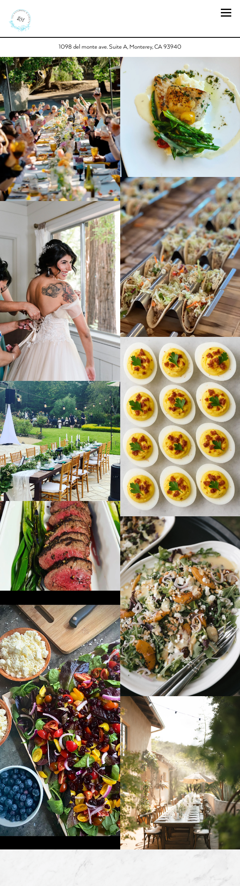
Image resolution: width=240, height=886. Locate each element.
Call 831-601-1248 (120, 858)
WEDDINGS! (120, 877)
